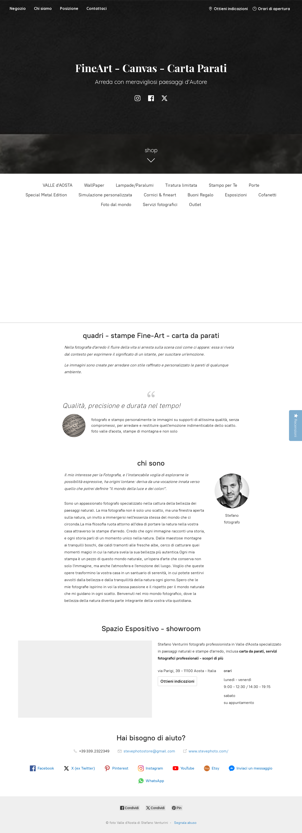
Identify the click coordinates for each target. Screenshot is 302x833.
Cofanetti (267, 195)
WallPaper (94, 185)
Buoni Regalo (200, 195)
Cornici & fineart (160, 195)
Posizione (69, 8)
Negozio (18, 8)
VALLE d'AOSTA (57, 185)
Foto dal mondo (116, 204)
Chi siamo (43, 8)
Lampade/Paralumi (135, 185)
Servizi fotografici (160, 204)
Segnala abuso (185, 823)
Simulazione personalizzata (105, 195)
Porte (254, 185)
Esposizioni (236, 195)
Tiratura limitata (181, 185)
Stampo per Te (223, 185)
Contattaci (96, 8)
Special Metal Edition (46, 195)
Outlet (195, 204)
